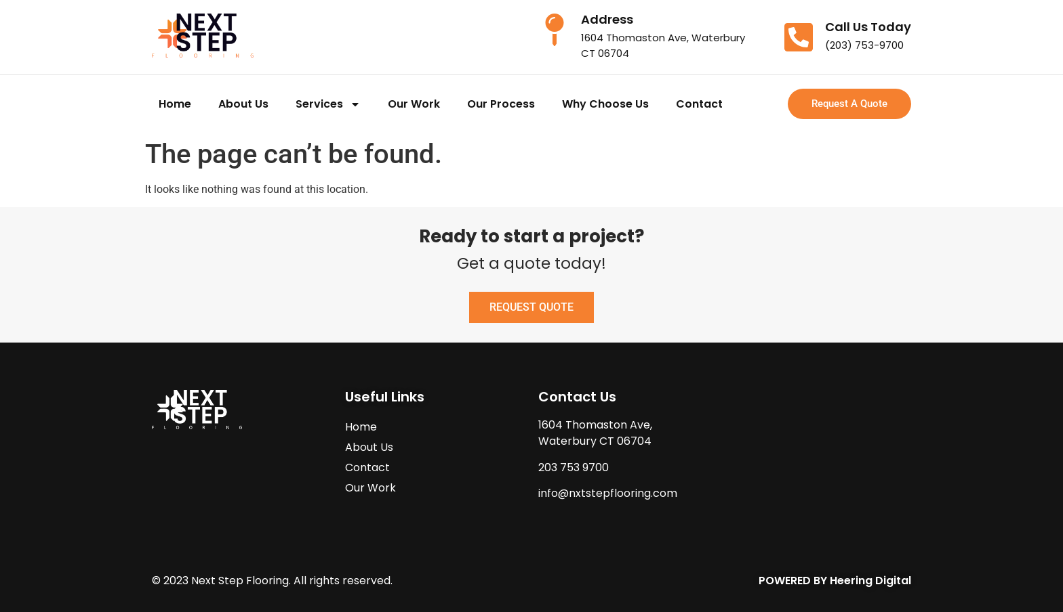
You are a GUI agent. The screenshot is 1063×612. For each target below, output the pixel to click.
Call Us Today (868, 26)
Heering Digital (870, 580)
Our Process (501, 104)
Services (328, 104)
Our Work (414, 104)
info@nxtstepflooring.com (607, 493)
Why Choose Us (605, 104)
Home (175, 104)
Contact (699, 104)
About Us (243, 104)
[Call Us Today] (798, 37)
